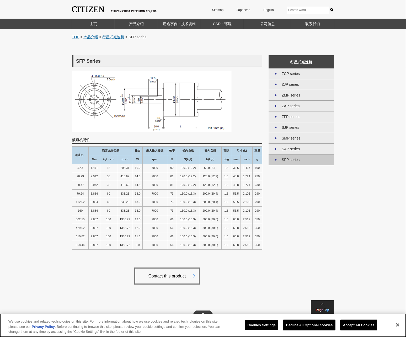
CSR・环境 (222, 24)
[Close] (397, 325)
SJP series (290, 127)
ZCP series (291, 74)
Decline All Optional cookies (309, 325)
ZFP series (290, 117)
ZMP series (291, 95)
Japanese (243, 10)
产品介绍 (136, 24)
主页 (93, 24)
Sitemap (217, 10)
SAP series (291, 149)
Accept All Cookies (359, 325)
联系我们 (312, 24)
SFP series (291, 160)
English (268, 10)
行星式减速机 (113, 37)
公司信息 (267, 24)
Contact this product (167, 276)
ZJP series (290, 84)
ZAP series (291, 106)
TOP (75, 37)
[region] (203, 325)
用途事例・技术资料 (179, 24)
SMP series (291, 138)
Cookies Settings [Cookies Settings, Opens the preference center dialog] (261, 325)
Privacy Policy (43, 327)
